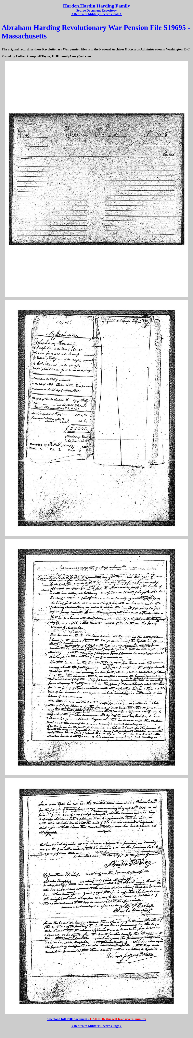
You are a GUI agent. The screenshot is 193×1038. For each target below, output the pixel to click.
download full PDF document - (96, 1019)
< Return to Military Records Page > (96, 14)
